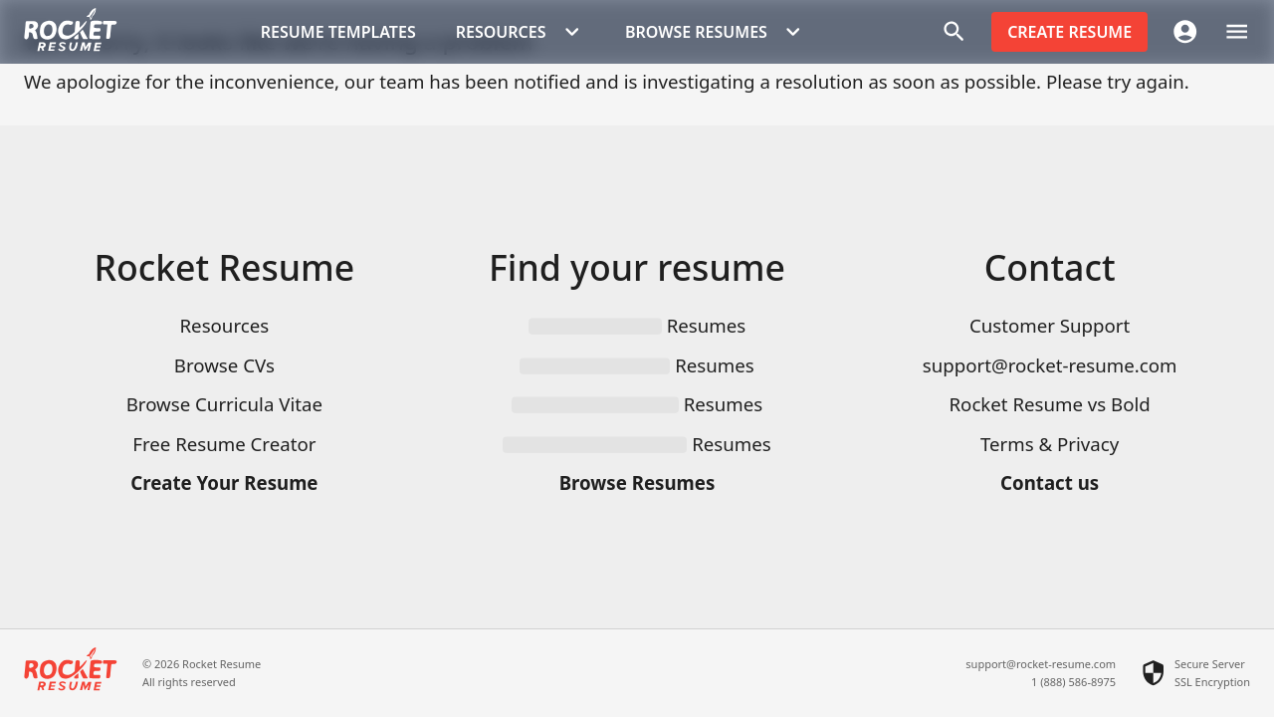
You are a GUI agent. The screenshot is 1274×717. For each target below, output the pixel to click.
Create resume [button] (1069, 32)
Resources (225, 325)
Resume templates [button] (338, 32)
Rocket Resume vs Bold (1049, 403)
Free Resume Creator (224, 443)
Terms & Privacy (1049, 443)
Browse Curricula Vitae (224, 403)
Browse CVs (224, 365)
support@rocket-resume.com (1050, 365)
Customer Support (1049, 325)
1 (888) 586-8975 (1073, 681)
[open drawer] (1236, 31)
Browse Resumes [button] (715, 32)
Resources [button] (520, 32)
